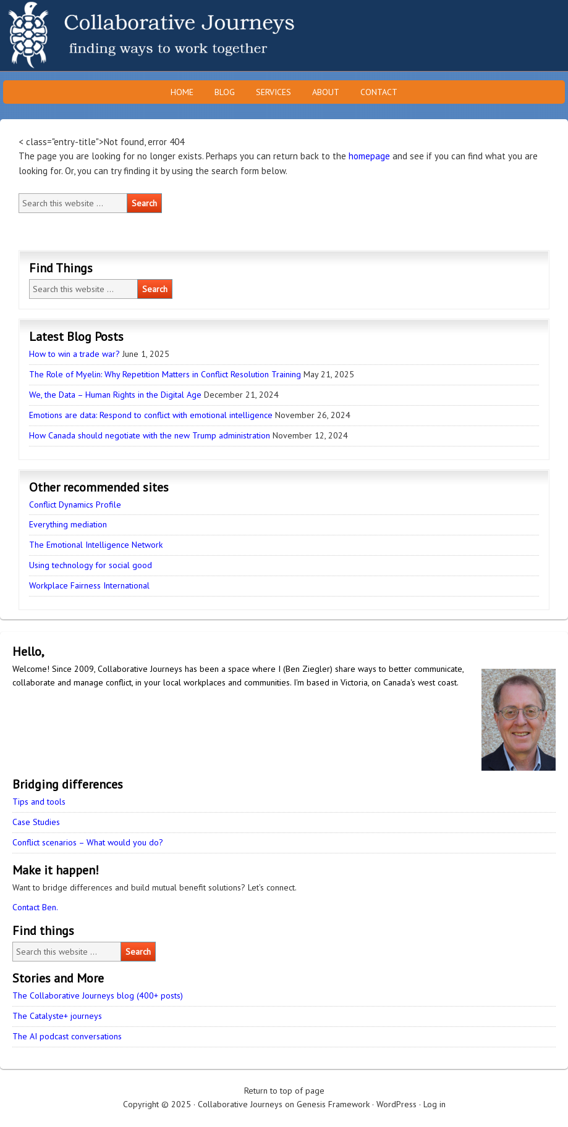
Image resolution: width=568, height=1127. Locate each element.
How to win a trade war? (74, 353)
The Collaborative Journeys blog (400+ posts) (97, 995)
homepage (369, 156)
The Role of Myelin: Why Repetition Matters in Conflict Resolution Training (165, 374)
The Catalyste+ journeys (57, 1015)
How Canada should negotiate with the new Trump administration (149, 435)
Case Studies (36, 821)
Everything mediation (68, 524)
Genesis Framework (333, 1104)
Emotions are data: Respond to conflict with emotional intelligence (151, 415)
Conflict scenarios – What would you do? (87, 842)
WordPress (396, 1104)
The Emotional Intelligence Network (96, 544)
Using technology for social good (90, 565)
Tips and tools (39, 801)
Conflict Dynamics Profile (75, 504)
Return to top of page (284, 1090)
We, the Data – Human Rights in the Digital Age (115, 394)
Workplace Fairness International (89, 585)
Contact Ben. (35, 907)
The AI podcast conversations (67, 1036)
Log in (434, 1104)
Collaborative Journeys (108, 35)
